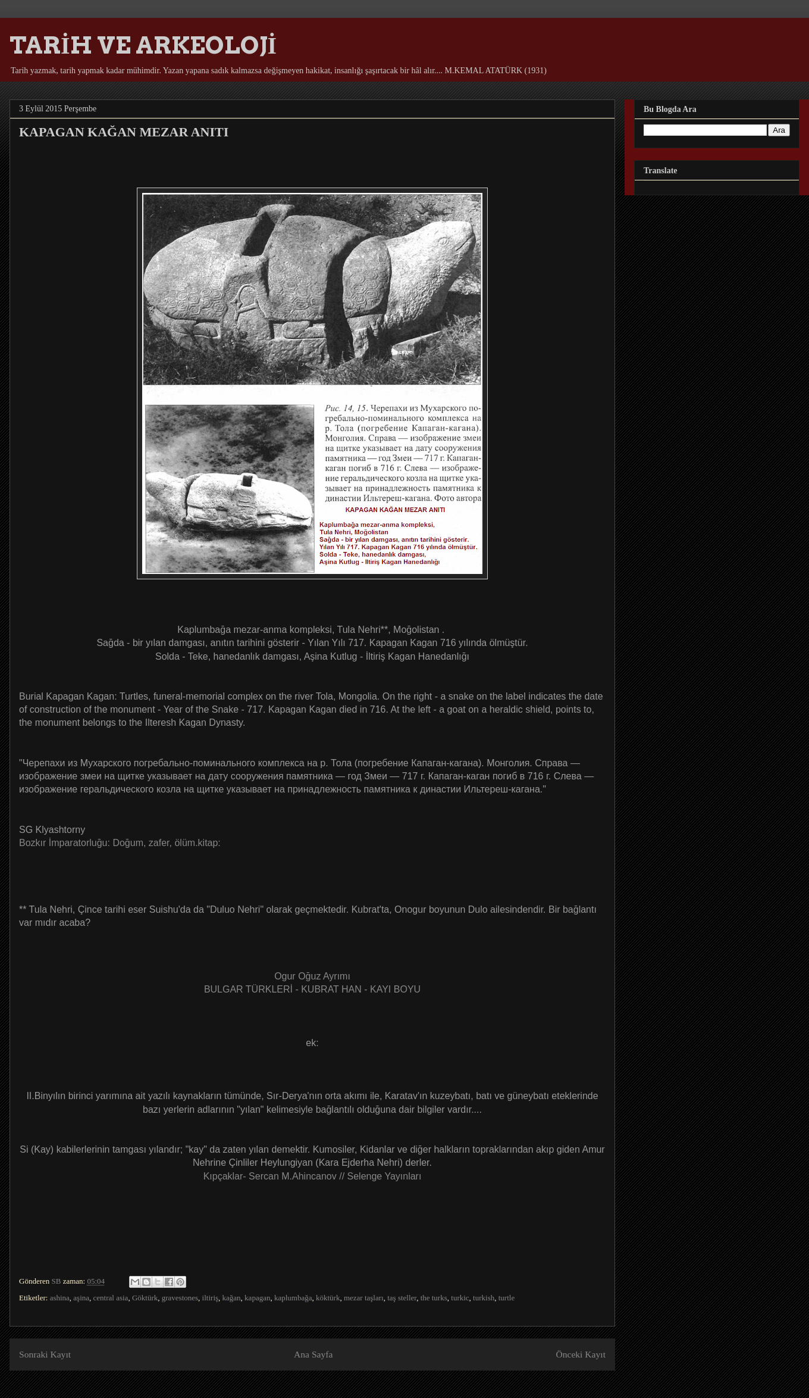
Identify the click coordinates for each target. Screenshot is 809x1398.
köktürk (328, 1297)
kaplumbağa (293, 1297)
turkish (483, 1297)
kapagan (257, 1297)
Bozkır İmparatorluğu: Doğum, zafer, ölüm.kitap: (120, 843)
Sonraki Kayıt (45, 1354)
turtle (506, 1297)
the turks (434, 1297)
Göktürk (145, 1297)
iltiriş (210, 1297)
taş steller (401, 1297)
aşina (81, 1297)
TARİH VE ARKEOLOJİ (143, 45)
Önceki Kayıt (581, 1354)
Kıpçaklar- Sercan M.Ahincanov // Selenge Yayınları (312, 1176)
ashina (60, 1297)
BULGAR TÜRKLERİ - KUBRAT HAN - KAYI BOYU (312, 989)
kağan (231, 1297)
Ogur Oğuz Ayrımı (312, 976)
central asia (110, 1297)
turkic (460, 1297)
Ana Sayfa (313, 1354)
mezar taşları (364, 1297)
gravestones (180, 1297)
